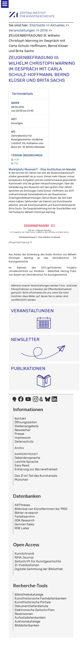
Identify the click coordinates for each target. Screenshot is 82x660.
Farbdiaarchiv (25, 516)
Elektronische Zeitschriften (34, 610)
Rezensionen (24, 614)
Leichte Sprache (26, 462)
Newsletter (23, 430)
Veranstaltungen (22, 30)
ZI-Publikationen (27, 565)
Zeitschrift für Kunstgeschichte (38, 561)
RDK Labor (22, 528)
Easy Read (22, 465)
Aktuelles (57, 25)
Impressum (23, 438)
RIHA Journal (24, 557)
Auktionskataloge (27, 621)
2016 (44, 30)
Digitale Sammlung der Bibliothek (39, 569)
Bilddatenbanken (27, 625)
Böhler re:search (26, 513)
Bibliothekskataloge (29, 594)
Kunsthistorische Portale (33, 602)
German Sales (24, 524)
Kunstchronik (24, 553)
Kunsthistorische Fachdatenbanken (41, 598)
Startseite (37, 25)
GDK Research (25, 520)
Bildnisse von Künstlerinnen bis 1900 (41, 509)
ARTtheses (22, 505)
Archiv (19, 448)
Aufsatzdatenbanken (30, 617)
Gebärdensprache (27, 458)
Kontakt (20, 418)
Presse (19, 434)
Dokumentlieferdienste (31, 606)
